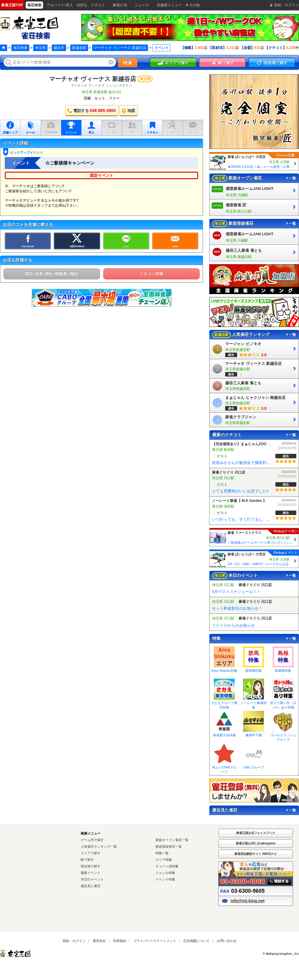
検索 (127, 62)
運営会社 (99, 941)
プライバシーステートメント (154, 941)
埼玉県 (40, 48)
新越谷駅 (79, 48)
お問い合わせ (227, 941)
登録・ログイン (74, 941)
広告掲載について (196, 941)
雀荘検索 (20, 48)
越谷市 (59, 48)
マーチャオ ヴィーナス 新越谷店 (120, 48)
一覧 (290, 178)
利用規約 (119, 941)
